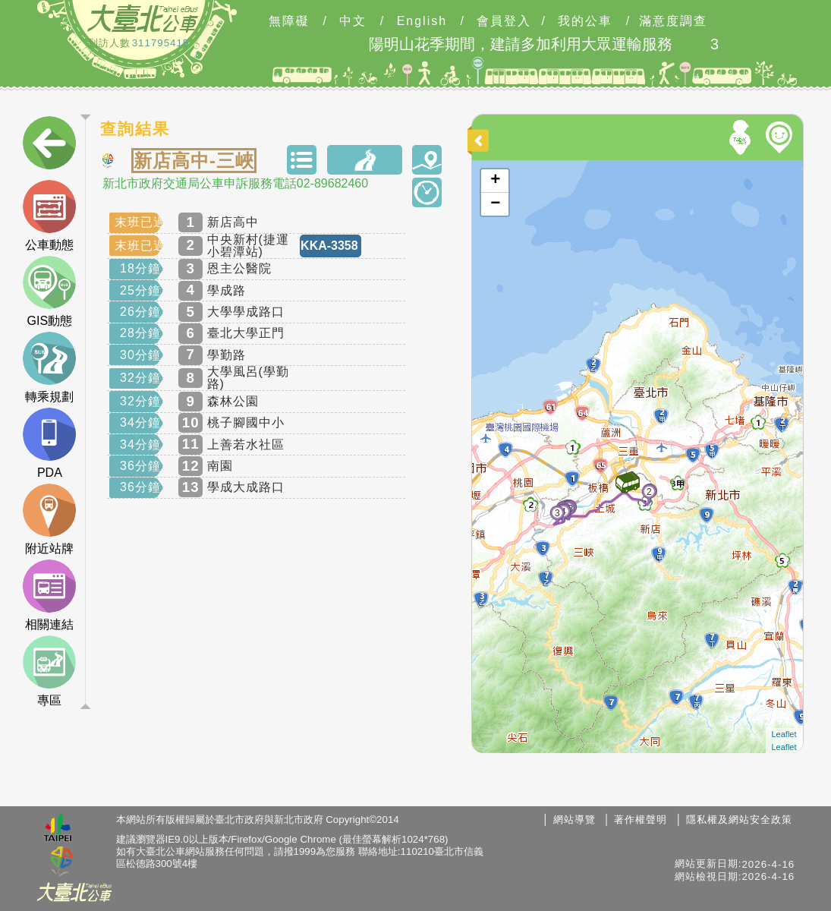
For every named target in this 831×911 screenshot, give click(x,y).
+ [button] (495, 180)
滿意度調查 (673, 21)
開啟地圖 (492, 167)
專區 (49, 671)
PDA (49, 443)
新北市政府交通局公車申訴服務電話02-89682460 (235, 184)
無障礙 (289, 21)
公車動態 (49, 215)
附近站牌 (49, 519)
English (422, 21)
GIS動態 (49, 291)
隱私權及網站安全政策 (739, 819)
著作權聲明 (640, 819)
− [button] (495, 204)
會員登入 (504, 21)
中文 (353, 21)
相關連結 (49, 595)
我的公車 (585, 21)
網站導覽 (574, 819)
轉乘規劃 (49, 367)
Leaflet (784, 734)
